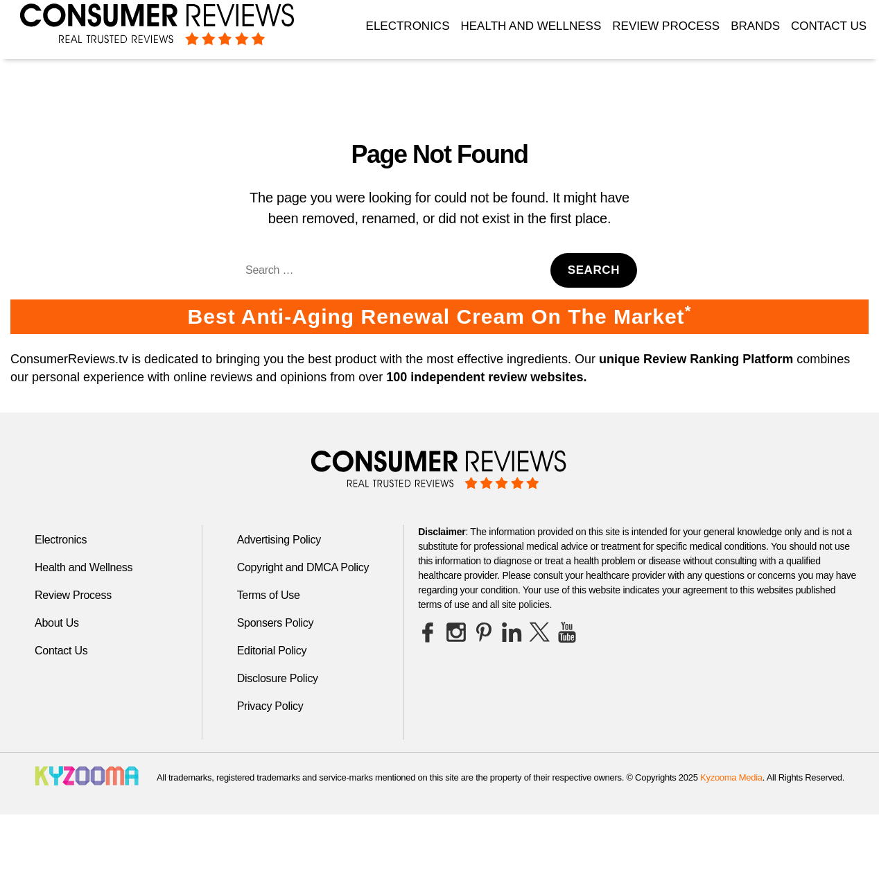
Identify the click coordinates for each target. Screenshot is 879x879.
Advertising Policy (279, 540)
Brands (755, 26)
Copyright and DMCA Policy (303, 567)
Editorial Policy (272, 650)
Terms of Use (268, 595)
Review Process (666, 26)
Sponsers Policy (275, 623)
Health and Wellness (530, 26)
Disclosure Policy (277, 678)
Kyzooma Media (731, 777)
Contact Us (829, 26)
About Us (57, 623)
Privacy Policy (270, 706)
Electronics (408, 26)
